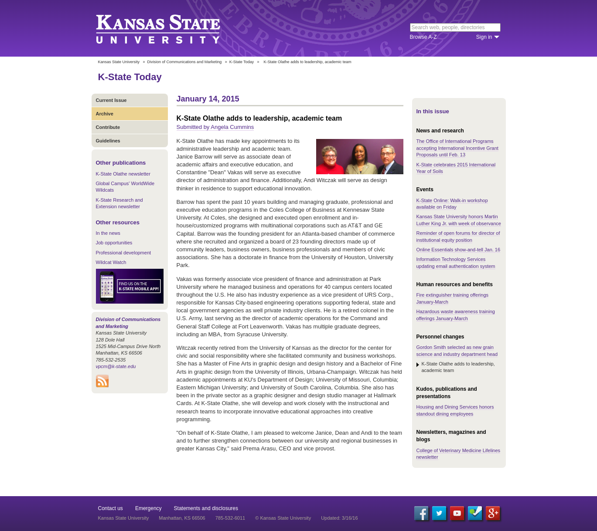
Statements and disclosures (206, 508)
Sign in (484, 37)
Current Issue (111, 100)
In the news (108, 233)
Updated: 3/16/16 (339, 518)
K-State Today (241, 62)
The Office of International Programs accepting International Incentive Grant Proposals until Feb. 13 (457, 148)
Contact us (110, 508)
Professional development (123, 252)
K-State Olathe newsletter (123, 173)
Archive (104, 113)
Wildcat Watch (111, 262)
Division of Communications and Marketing (184, 62)
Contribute (108, 127)
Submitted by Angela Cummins (215, 127)
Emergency (148, 508)
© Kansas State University (283, 518)
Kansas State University (169, 28)
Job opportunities (114, 242)
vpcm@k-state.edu (116, 366)
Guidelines (108, 140)
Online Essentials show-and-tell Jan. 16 (458, 249)
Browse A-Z (423, 37)
